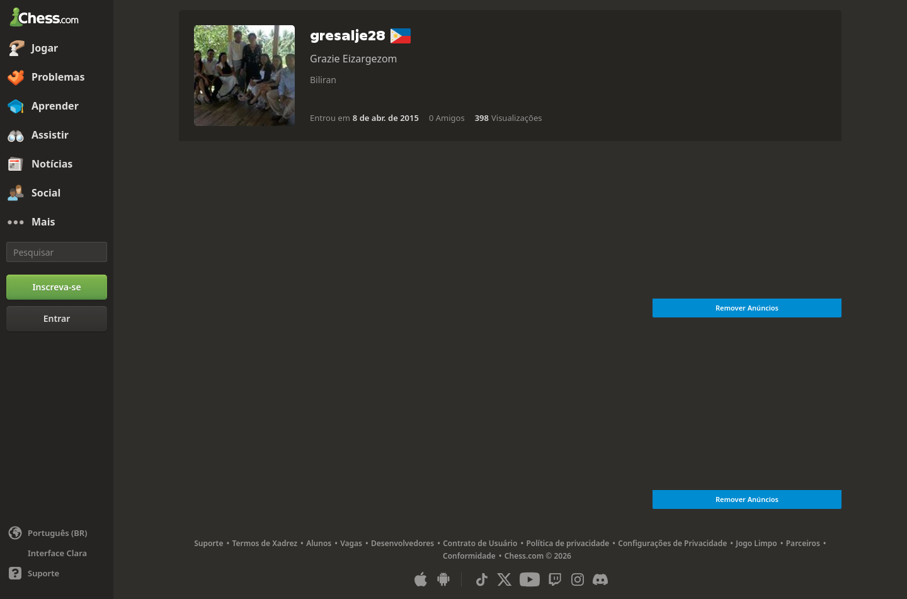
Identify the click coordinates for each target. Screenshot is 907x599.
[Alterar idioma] (56, 533)
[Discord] (600, 579)
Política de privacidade (567, 543)
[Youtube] (530, 579)
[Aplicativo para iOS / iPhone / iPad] (420, 579)
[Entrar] (56, 318)
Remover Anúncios (747, 307)
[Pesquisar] (56, 252)
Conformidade (469, 556)
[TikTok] (481, 579)
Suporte (208, 543)
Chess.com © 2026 (538, 556)
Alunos (318, 543)
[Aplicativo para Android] (443, 579)
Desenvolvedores (402, 543)
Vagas (351, 543)
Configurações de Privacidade (672, 543)
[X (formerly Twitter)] (504, 579)
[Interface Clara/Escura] (56, 553)
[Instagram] (577, 579)
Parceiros (803, 543)
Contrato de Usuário (480, 543)
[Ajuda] (56, 573)
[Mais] (56, 222)
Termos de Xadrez (264, 543)
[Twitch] (554, 579)
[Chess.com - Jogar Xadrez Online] (56, 18)
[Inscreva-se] (56, 287)
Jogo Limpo (756, 543)
